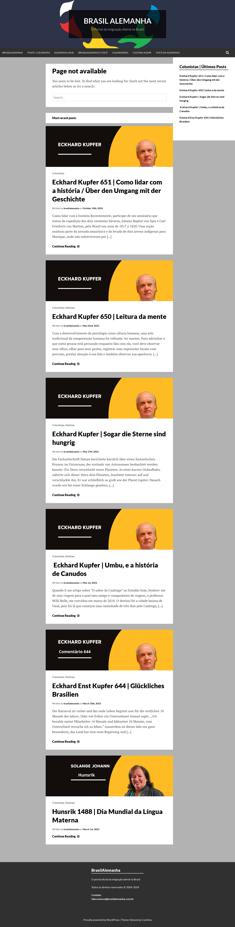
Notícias (70, 307)
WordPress (113, 919)
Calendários (120, 52)
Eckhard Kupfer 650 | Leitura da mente (109, 316)
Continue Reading (66, 246)
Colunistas (58, 173)
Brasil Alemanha (117, 20)
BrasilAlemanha (12, 52)
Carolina (147, 919)
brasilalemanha (71, 208)
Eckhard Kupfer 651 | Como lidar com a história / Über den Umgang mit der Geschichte (107, 190)
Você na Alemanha (168, 52)
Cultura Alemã (142, 52)
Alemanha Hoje (64, 52)
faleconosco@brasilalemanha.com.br (112, 898)
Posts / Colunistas (38, 52)
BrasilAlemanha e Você (93, 52)
